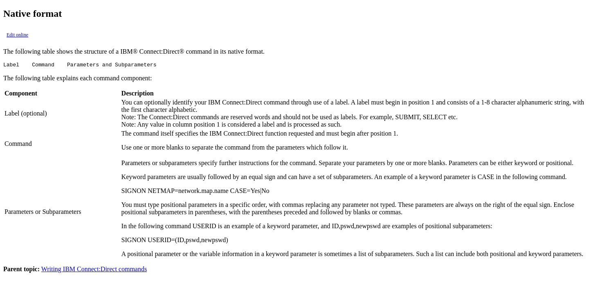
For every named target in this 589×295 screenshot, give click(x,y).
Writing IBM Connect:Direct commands (94, 270)
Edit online (17, 35)
